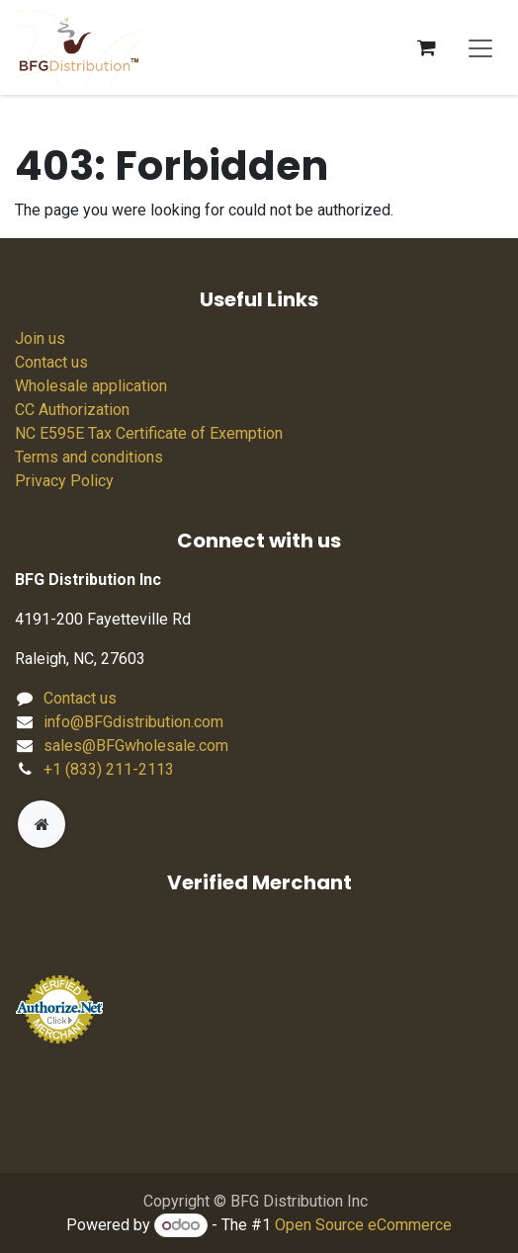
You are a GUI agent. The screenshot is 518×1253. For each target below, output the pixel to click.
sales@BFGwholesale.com (135, 745)
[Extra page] (41, 824)
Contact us (51, 362)
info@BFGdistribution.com (133, 721)
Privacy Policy (64, 480)
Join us (40, 338)
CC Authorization (72, 409)
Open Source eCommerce (363, 1224)
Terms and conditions (89, 457)
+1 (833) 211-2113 (108, 769)
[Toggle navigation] (480, 47)
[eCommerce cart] (426, 47)
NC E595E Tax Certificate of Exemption (149, 433)
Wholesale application (91, 385)
